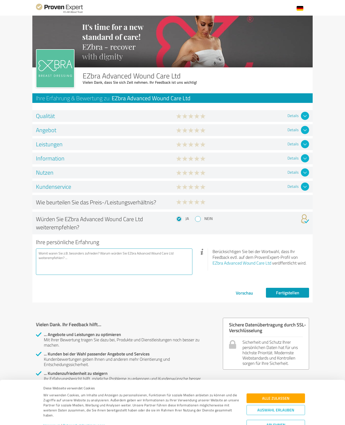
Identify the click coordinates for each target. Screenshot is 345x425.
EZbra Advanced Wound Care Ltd (242, 263)
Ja (187, 218)
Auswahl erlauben (275, 387)
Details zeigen (206, 416)
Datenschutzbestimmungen (84, 402)
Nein (208, 218)
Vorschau (244, 292)
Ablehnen (275, 402)
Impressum (52, 402)
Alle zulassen (275, 375)
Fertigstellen (287, 292)
